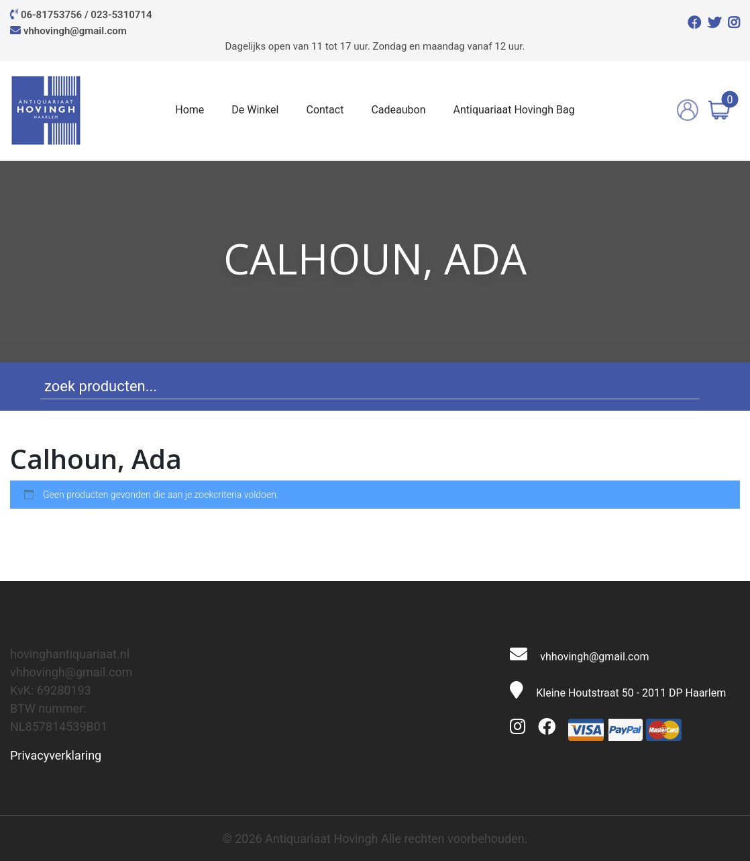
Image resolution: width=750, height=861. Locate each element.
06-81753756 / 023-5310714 (86, 15)
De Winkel (254, 109)
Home (189, 109)
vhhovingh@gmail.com (75, 31)
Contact (324, 109)
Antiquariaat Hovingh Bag (514, 109)
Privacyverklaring (55, 755)
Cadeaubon (398, 109)
